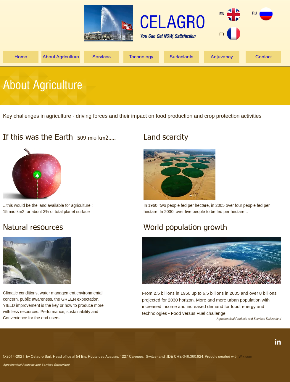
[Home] (20, 57)
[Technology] (141, 57)
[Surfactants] (181, 57)
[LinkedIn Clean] (278, 342)
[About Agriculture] (60, 57)
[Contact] (263, 57)
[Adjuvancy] (221, 57)
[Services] (101, 57)
